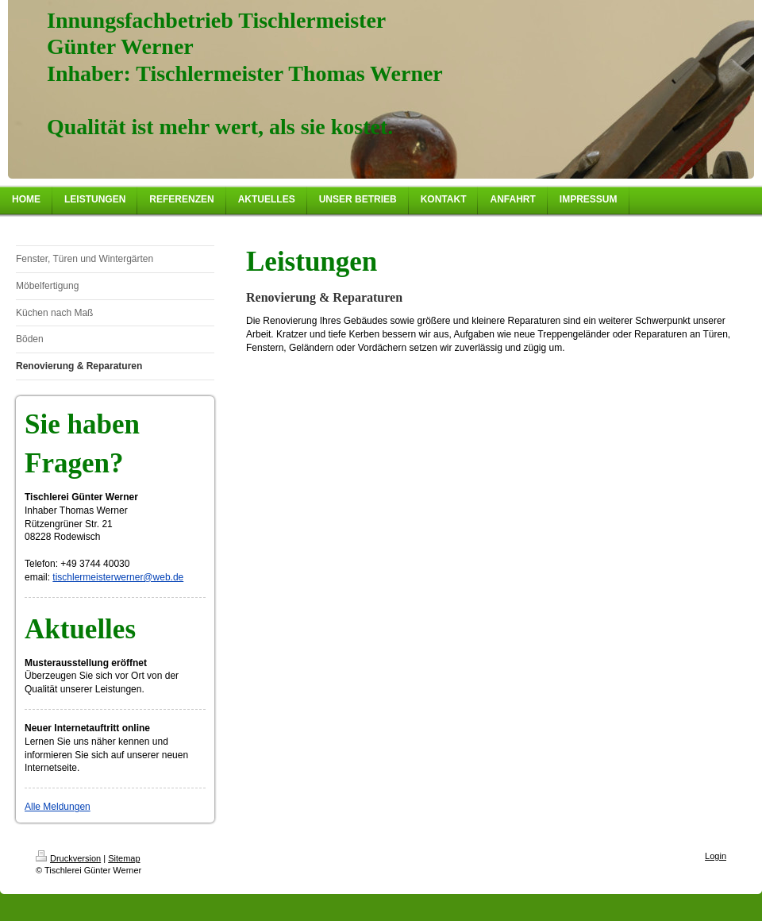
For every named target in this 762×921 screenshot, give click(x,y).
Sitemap (124, 858)
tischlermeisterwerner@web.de (117, 577)
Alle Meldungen (57, 806)
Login (715, 856)
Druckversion (68, 858)
